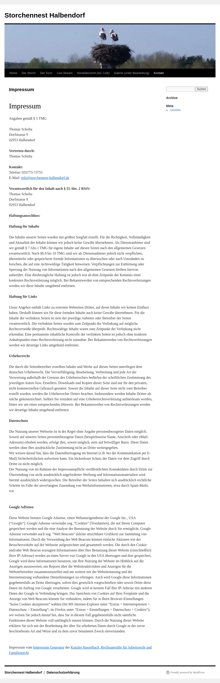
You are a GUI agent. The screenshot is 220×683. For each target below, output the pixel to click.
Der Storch (29, 73)
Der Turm (46, 73)
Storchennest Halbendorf (44, 15)
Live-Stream (65, 73)
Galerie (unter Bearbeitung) (132, 73)
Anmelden (175, 110)
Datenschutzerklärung (63, 672)
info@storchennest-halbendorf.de (45, 178)
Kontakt (159, 73)
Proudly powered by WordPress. (188, 672)
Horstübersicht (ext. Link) (93, 73)
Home (13, 73)
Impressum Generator (48, 647)
